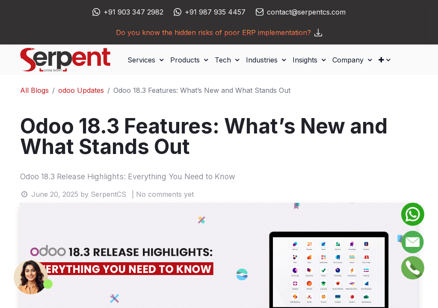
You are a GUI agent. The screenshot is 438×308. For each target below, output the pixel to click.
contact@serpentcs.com (306, 12)
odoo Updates (81, 90)
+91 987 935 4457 (215, 12)
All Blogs (34, 90)
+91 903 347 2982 (133, 12)
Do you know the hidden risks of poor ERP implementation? (219, 32)
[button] (384, 59)
